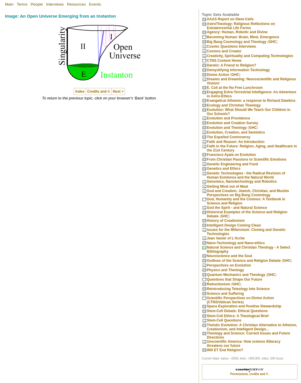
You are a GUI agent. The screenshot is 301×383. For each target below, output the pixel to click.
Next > (118, 91)
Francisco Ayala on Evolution (231, 155)
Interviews (55, 4)
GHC (273, 42)
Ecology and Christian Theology (234, 105)
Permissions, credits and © (249, 374)
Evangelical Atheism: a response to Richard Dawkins (251, 101)
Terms (22, 4)
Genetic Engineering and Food (232, 164)
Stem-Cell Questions (224, 320)
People (37, 4)
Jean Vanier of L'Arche (226, 238)
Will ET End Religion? (225, 350)
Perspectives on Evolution (229, 265)
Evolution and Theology (227, 128)
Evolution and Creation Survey (232, 123)
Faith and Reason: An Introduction (236, 142)
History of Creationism (226, 221)
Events (95, 4)
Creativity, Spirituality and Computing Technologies (250, 56)
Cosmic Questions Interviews (231, 46)
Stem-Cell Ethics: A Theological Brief (238, 316)
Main (9, 4)
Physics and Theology (225, 270)
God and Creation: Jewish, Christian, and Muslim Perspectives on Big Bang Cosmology (248, 193)
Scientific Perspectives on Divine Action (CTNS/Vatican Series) (240, 300)
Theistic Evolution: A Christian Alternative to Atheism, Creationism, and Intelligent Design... (252, 327)
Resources (76, 4)
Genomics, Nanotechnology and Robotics (242, 181)
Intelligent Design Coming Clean (234, 225)
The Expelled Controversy (228, 137)
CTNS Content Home (224, 61)
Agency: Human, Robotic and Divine (237, 32)
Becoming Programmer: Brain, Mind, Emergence (243, 37)
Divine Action (218, 75)
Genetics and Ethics (224, 168)
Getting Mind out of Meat (227, 186)
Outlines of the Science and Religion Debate (244, 261)
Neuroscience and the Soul (229, 256)
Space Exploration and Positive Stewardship (244, 306)
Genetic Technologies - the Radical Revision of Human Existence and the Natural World (246, 175)
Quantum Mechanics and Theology (236, 275)
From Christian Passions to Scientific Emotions (247, 159)
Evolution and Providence (228, 118)
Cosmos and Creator (224, 51)
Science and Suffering (225, 294)
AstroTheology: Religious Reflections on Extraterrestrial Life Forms (241, 26)
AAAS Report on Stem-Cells (230, 19)
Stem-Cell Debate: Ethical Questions (237, 311)
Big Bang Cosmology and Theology (237, 42)
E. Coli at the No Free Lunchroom (235, 88)
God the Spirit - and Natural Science (237, 208)
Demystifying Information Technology (238, 70)
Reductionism (218, 284)
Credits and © (98, 91)
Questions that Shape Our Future (234, 279)
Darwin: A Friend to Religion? (231, 65)
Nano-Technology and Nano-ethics (236, 243)
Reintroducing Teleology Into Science (238, 289)
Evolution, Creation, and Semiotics (236, 132)
